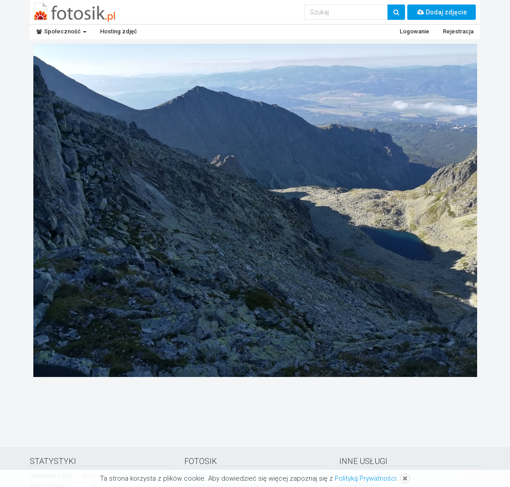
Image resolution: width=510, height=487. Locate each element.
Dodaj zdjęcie (441, 12)
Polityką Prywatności (365, 478)
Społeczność (61, 31)
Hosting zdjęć (118, 31)
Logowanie (414, 31)
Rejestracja (458, 31)
